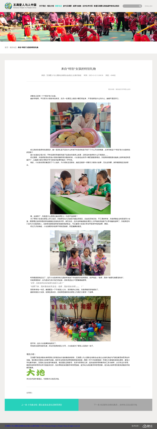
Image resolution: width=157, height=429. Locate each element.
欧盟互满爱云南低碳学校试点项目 (106, 6)
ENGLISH (148, 6)
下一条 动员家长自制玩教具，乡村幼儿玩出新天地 (115, 405)
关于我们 (42, 6)
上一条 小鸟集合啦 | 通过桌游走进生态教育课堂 (41, 405)
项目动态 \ (13, 47)
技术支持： (142, 426)
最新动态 (58, 6)
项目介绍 (50, 6)
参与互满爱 (67, 6)
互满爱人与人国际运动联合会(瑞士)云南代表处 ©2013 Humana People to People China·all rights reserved (42, 426)
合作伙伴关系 (87, 6)
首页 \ (7, 47)
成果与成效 (77, 6)
